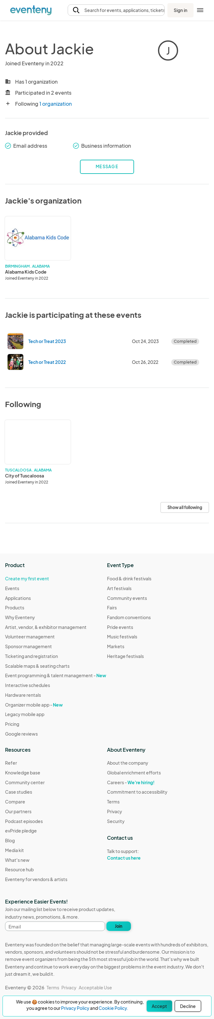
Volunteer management (30, 636)
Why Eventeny (20, 617)
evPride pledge (21, 830)
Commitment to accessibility (137, 792)
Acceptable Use (95, 987)
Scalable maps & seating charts (37, 666)
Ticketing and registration (31, 656)
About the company (127, 763)
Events (12, 588)
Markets (115, 646)
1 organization (55, 103)
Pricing (12, 724)
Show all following (184, 507)
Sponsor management (28, 646)
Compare (15, 801)
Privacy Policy (75, 1008)
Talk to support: (137, 854)
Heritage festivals (125, 656)
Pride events (120, 627)
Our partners (18, 811)
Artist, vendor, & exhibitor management (46, 627)
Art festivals (119, 588)
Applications (18, 598)
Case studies (18, 792)
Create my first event (27, 578)
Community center (25, 782)
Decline (188, 1006)
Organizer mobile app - (34, 705)
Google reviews (21, 734)
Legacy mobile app (24, 714)
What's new (17, 860)
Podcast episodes (24, 821)
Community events (127, 598)
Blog (10, 840)
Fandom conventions (129, 617)
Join (118, 926)
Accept (159, 1006)
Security (116, 821)
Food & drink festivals (129, 578)
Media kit (14, 850)
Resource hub (19, 869)
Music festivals (122, 636)
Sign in (180, 10)
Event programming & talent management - (55, 675)
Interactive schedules (27, 685)
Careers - (131, 782)
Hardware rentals (23, 695)
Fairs (112, 607)
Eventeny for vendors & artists (36, 879)
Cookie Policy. (113, 1008)
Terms (113, 801)
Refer (11, 763)
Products (14, 607)
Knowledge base (22, 772)
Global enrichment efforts (134, 772)
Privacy (114, 811)
